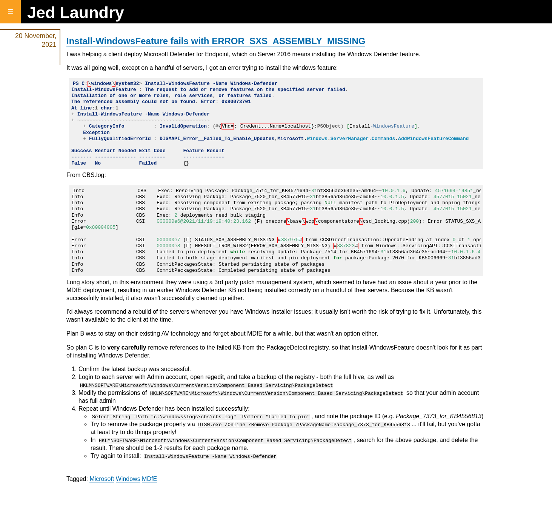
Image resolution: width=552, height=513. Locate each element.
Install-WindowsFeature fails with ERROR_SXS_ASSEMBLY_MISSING (215, 41)
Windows (128, 478)
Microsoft (101, 478)
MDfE (149, 478)
